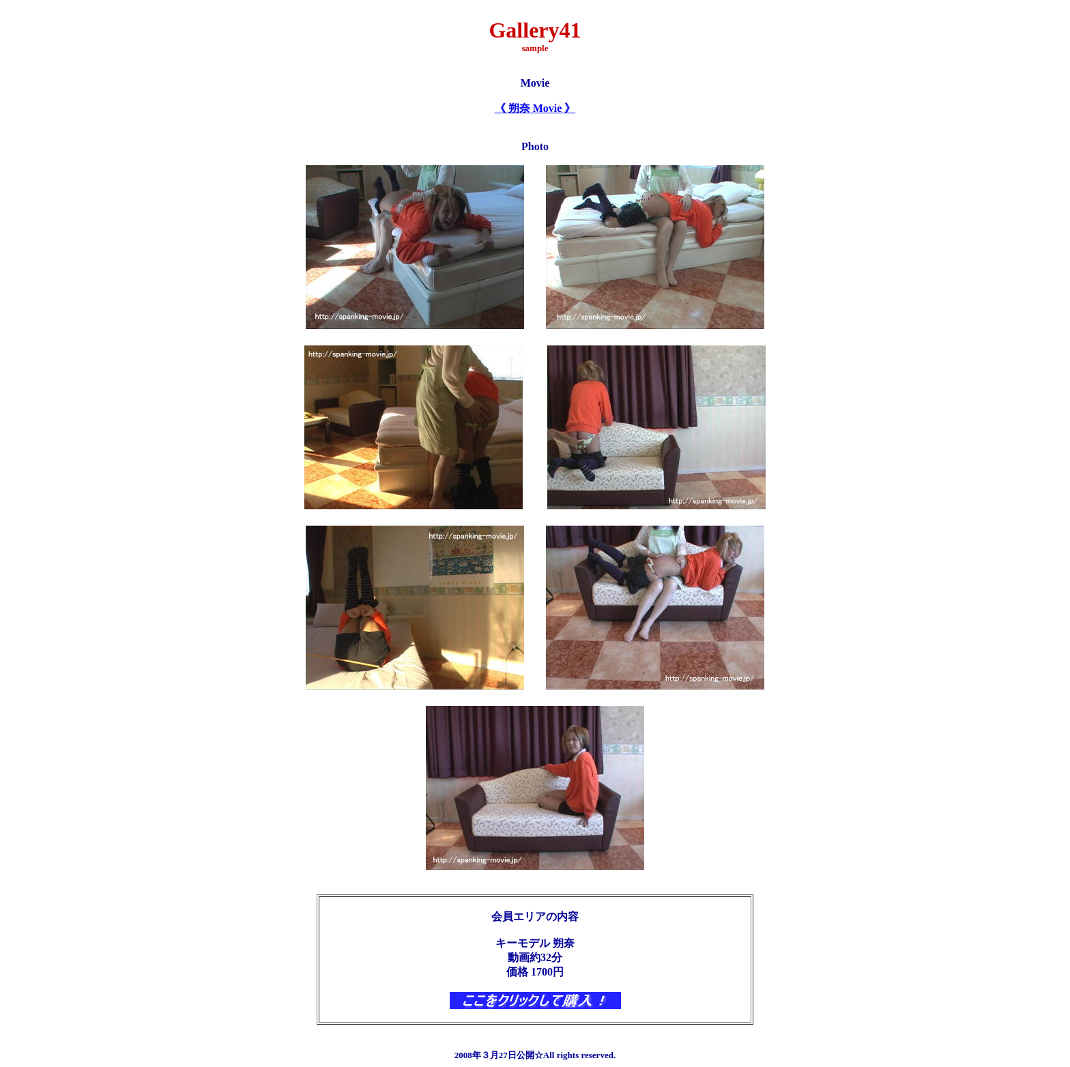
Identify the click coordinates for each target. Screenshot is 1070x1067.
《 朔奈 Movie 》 (535, 108)
